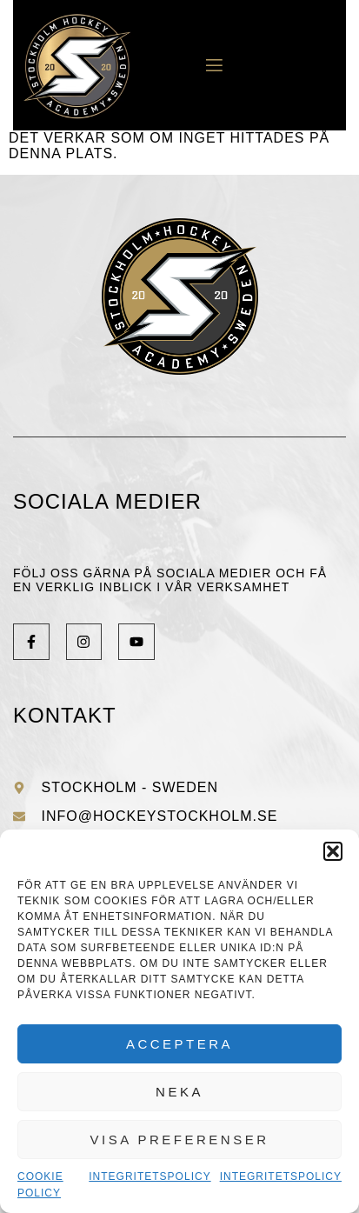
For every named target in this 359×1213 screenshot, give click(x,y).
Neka (179, 1091)
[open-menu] (207, 65)
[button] (333, 851)
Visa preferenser (179, 1139)
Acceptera (179, 1043)
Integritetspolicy (149, 1176)
